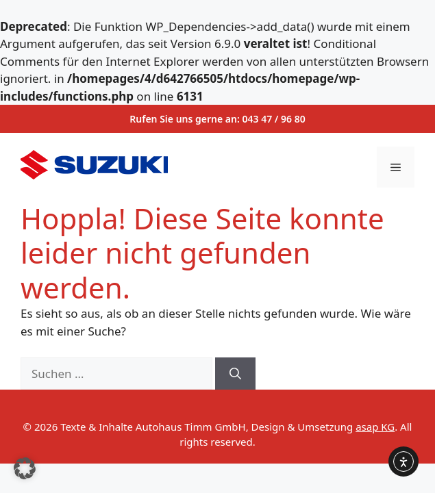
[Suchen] (235, 373)
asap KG (375, 426)
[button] (24, 468)
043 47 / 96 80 (274, 118)
